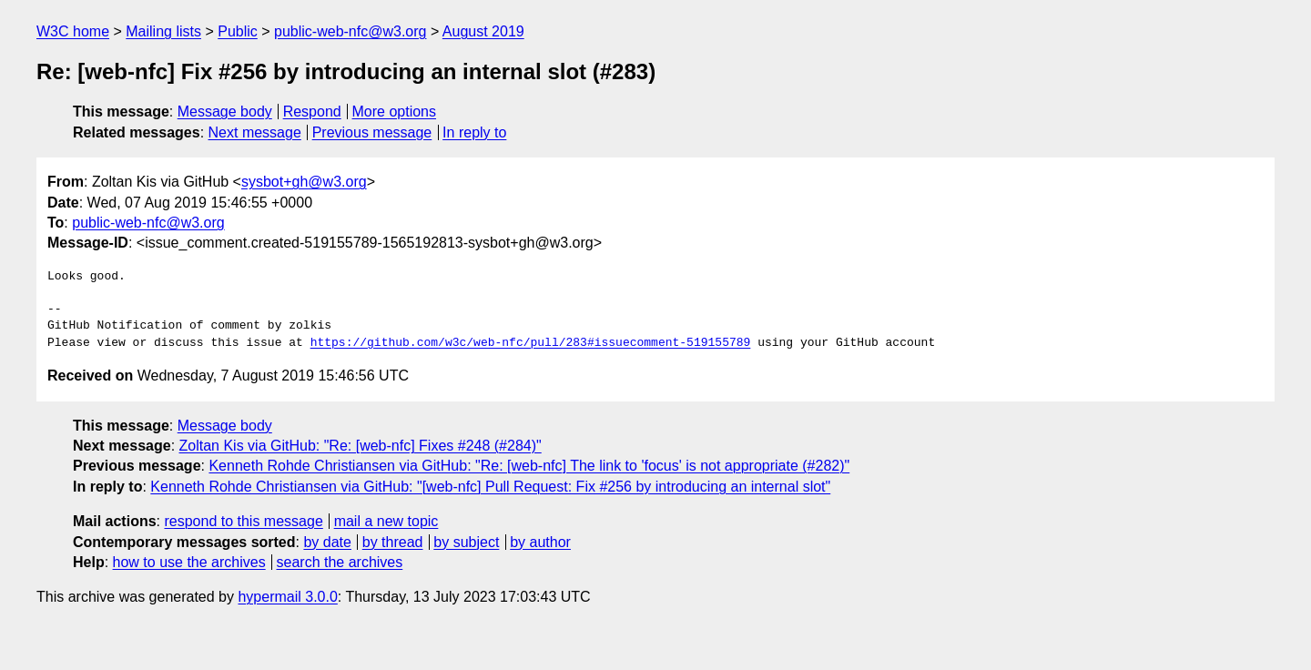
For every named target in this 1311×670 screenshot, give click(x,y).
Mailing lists (163, 31)
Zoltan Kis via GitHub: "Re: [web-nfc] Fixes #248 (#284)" (360, 445)
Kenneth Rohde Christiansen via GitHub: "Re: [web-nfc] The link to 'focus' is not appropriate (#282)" (528, 465)
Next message (254, 132)
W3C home (72, 31)
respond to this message (243, 521)
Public (238, 31)
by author (540, 542)
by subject (466, 542)
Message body (225, 111)
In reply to (474, 132)
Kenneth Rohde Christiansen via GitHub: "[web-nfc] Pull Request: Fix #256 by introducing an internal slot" (490, 486)
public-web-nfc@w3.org (350, 31)
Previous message (372, 132)
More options (394, 111)
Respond (312, 111)
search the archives (340, 562)
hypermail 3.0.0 (287, 596)
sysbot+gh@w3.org (304, 181)
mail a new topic (386, 521)
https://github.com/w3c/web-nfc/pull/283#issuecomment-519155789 (530, 343)
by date (327, 542)
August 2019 (483, 31)
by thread (392, 542)
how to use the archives (189, 562)
